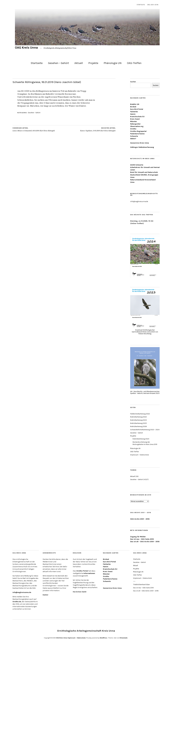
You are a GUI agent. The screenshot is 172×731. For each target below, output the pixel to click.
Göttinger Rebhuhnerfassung (142, 147)
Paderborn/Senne (137, 134)
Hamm (132, 114)
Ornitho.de (17, 602)
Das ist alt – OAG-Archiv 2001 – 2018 (146, 591)
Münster (133, 121)
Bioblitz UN (134, 104)
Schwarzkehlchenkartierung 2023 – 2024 (144, 430)
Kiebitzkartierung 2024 (141, 439)
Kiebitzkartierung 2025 (138, 423)
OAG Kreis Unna (26, 47)
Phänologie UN (112, 63)
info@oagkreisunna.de (22, 592)
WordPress (103, 638)
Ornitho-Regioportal (138, 131)
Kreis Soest (135, 119)
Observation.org (136, 126)
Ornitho (133, 129)
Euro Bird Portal (136, 109)
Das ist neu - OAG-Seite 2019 (142, 539)
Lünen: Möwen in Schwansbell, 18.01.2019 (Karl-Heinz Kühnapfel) (34, 129)
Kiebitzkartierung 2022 (138, 417)
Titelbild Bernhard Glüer (141, 584)
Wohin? (133, 139)
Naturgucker (135, 124)
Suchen (133, 82)
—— (134, 581)
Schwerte (134, 136)
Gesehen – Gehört (58, 63)
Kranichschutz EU (137, 116)
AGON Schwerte (136, 165)
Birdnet (133, 107)
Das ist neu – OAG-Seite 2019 (143, 588)
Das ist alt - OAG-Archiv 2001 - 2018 (144, 542)
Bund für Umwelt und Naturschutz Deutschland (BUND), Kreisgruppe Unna (144, 174)
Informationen (89, 573)
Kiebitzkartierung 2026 (138, 426)
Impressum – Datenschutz (139, 455)
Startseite (141, 5)
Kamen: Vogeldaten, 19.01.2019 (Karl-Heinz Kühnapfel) (97, 129)
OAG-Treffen (134, 63)
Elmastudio (123, 638)
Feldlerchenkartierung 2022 (140, 414)
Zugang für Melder (138, 537)
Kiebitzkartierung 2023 (138, 420)
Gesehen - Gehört (34, 113)
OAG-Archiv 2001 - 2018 (139, 519)
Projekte (93, 63)
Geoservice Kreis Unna (139, 143)
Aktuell (78, 63)
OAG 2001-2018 (152, 5)
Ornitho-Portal (82, 571)
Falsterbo (134, 112)
